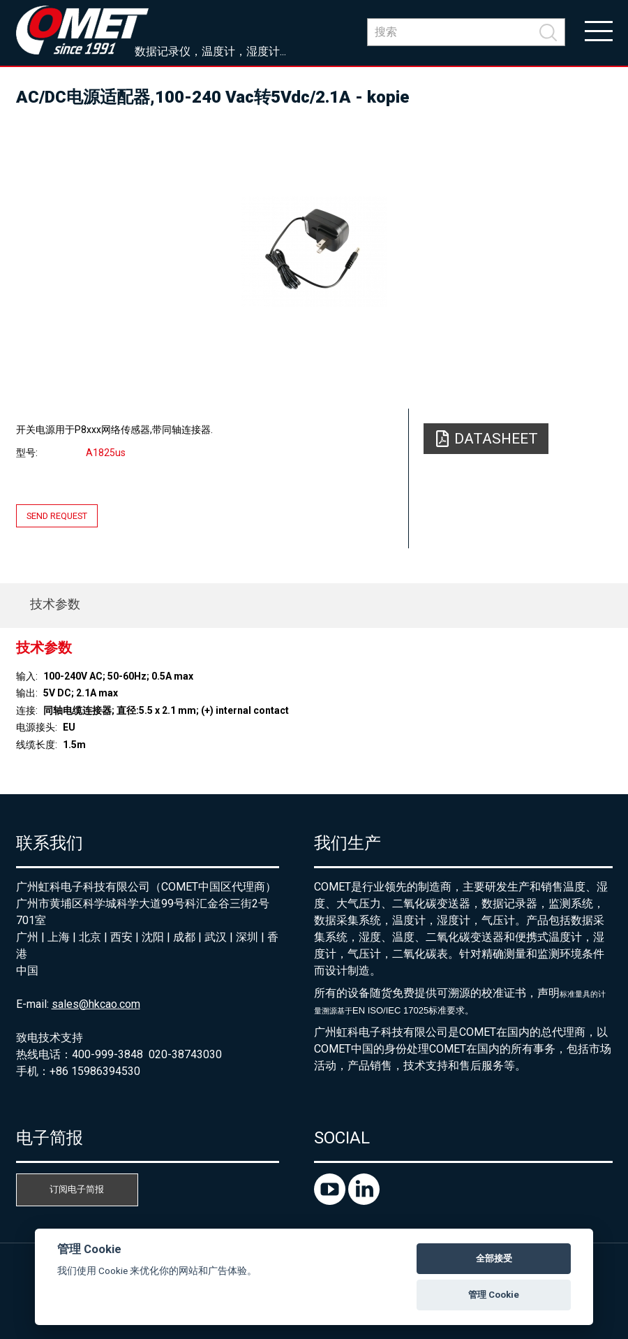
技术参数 (55, 604)
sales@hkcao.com (96, 1004)
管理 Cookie (493, 1294)
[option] (314, 251)
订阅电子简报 (77, 1189)
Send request (57, 516)
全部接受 (494, 1258)
